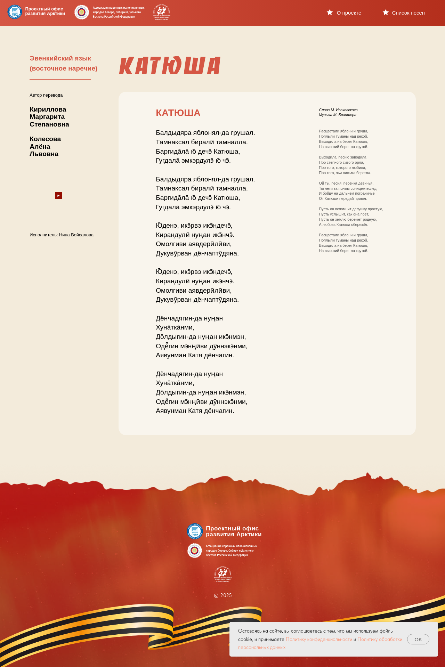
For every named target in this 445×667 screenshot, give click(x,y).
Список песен (408, 13)
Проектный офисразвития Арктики (45, 11)
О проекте (349, 13)
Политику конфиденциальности (319, 639)
